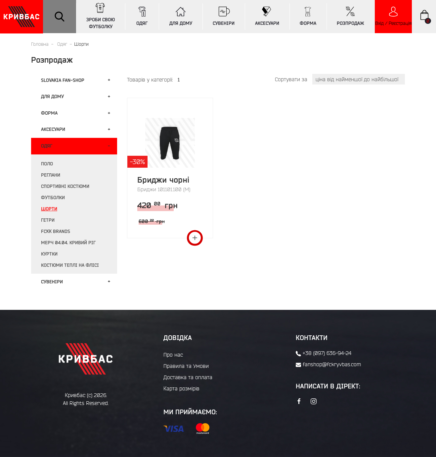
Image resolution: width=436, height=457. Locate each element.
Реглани (50, 175)
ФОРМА (308, 16)
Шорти (49, 208)
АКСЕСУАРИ (267, 16)
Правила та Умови (186, 366)
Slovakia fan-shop (62, 80)
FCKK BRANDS (55, 231)
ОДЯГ (142, 16)
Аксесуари (53, 129)
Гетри (48, 220)
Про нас (173, 355)
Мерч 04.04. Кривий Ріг (68, 242)
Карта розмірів (181, 388)
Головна (40, 44)
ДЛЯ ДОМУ (180, 16)
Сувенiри (52, 281)
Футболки (53, 197)
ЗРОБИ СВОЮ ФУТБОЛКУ (100, 16)
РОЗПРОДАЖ (350, 16)
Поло (47, 163)
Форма (49, 113)
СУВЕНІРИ (224, 16)
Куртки (49, 254)
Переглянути (195, 238)
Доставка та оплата (187, 377)
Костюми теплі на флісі (70, 265)
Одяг (62, 44)
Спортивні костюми (65, 186)
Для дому (52, 96)
